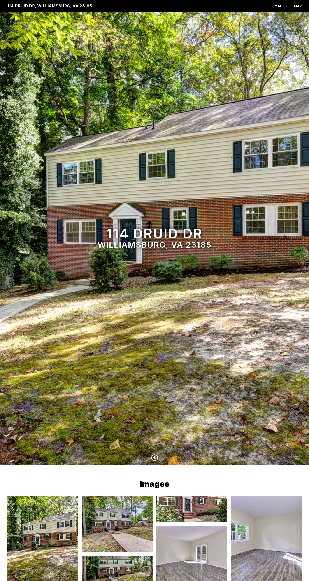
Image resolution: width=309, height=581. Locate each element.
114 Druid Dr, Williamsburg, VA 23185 (49, 5)
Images (280, 6)
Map (298, 6)
